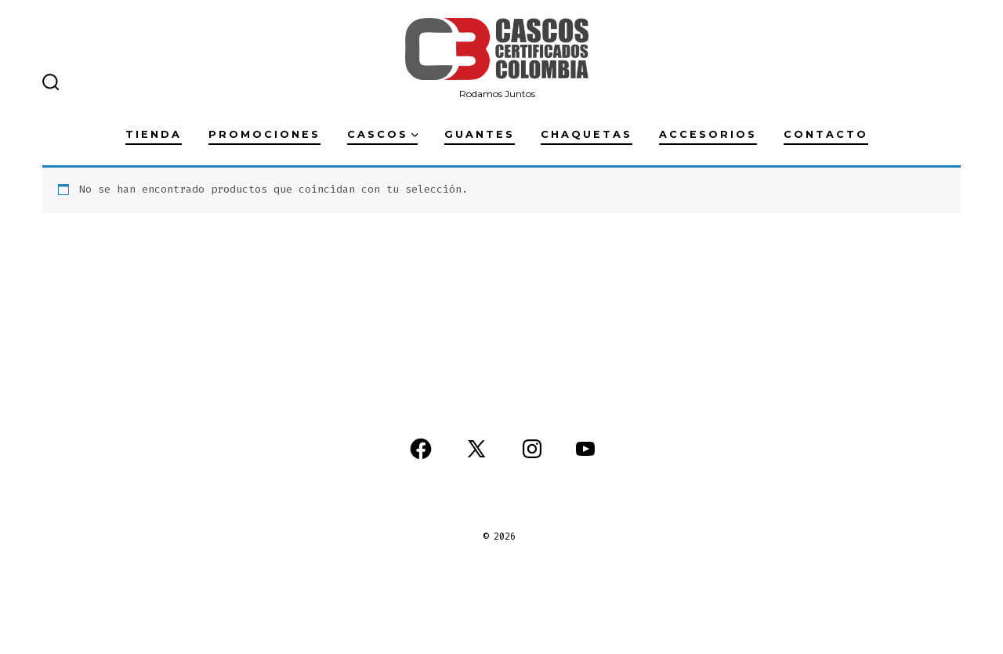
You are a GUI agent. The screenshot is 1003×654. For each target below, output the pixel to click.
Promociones (264, 134)
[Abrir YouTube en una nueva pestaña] (585, 449)
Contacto (826, 134)
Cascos (382, 134)
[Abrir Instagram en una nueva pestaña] (532, 449)
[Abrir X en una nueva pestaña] (476, 449)
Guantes (479, 134)
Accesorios (708, 134)
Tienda (153, 134)
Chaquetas (586, 134)
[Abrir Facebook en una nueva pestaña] (421, 449)
